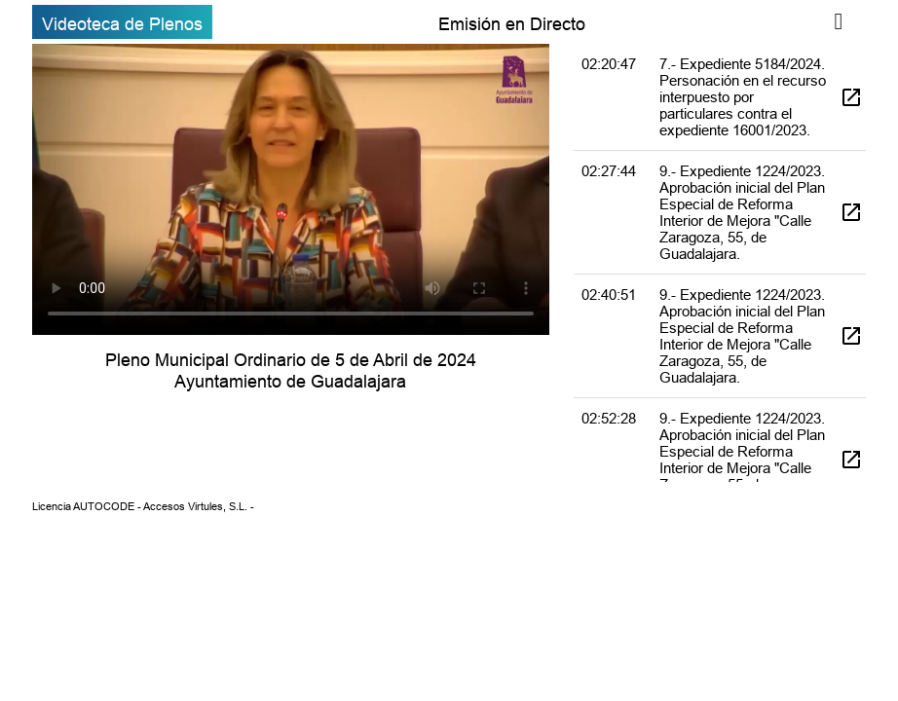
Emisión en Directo (511, 24)
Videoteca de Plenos (122, 24)
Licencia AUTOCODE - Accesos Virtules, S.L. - (143, 506)
